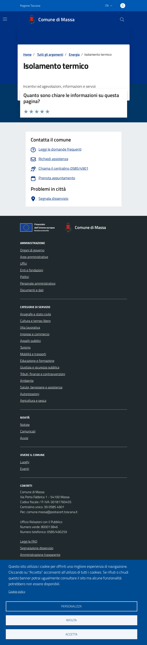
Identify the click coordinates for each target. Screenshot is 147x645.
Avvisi (24, 437)
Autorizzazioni (29, 393)
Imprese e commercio (34, 334)
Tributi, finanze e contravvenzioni (42, 373)
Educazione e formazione (37, 360)
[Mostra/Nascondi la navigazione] (4, 19)
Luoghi (24, 461)
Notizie (25, 424)
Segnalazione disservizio (36, 547)
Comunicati (27, 431)
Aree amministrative (34, 256)
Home (27, 54)
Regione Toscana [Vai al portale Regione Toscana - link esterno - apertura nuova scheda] (30, 5)
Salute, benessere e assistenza (41, 387)
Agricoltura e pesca (33, 400)
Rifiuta (71, 620)
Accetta (71, 634)
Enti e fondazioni (31, 270)
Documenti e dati (32, 289)
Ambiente (27, 380)
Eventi (24, 468)
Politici (24, 276)
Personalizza (71, 606)
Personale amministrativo (37, 283)
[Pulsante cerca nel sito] (122, 20)
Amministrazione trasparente (40, 554)
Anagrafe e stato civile (35, 314)
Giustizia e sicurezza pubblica (39, 367)
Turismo (25, 347)
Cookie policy (17, 591)
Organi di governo (32, 250)
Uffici (23, 263)
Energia (74, 54)
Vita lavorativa (30, 327)
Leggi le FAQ (28, 541)
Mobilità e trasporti (33, 353)
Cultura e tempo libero (35, 320)
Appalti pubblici (30, 340)
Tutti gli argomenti (50, 54)
